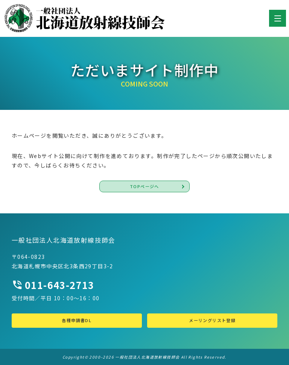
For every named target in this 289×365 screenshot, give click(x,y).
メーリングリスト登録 (212, 320)
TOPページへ (144, 186)
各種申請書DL (76, 320)
